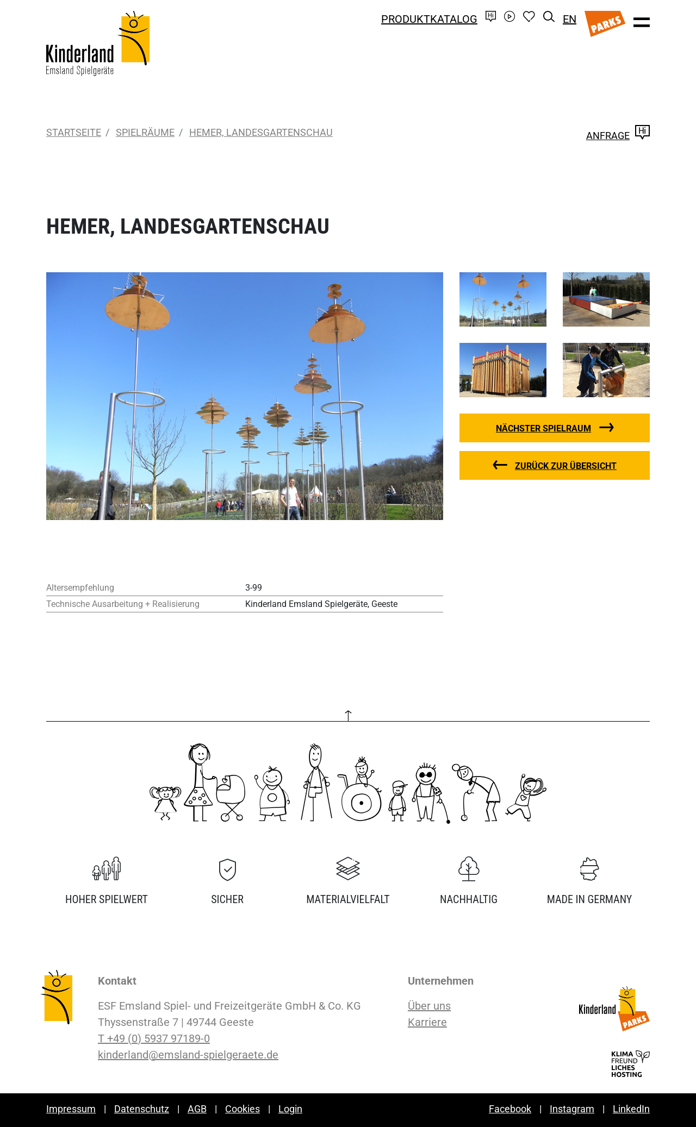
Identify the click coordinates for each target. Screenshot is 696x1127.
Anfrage (618, 135)
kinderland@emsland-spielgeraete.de (188, 1054)
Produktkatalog (429, 19)
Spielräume (145, 132)
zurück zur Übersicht (566, 466)
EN (569, 19)
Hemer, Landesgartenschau (261, 132)
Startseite (73, 132)
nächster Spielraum (543, 428)
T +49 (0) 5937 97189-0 (154, 1038)
